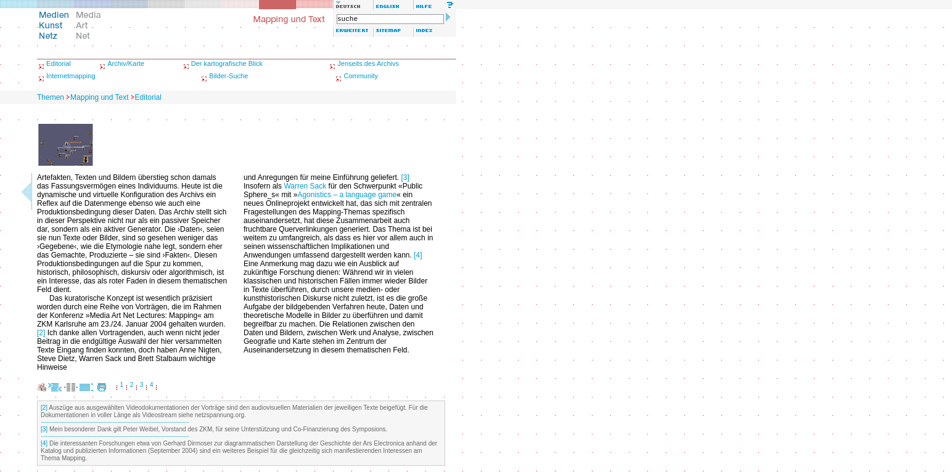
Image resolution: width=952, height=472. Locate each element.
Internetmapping (71, 75)
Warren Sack (305, 186)
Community (360, 75)
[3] (405, 177)
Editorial (58, 63)
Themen (50, 97)
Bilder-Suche (228, 75)
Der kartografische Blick (227, 63)
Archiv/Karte (125, 63)
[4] (418, 255)
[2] (41, 332)
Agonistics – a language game (346, 194)
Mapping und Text (99, 97)
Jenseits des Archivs (368, 63)
